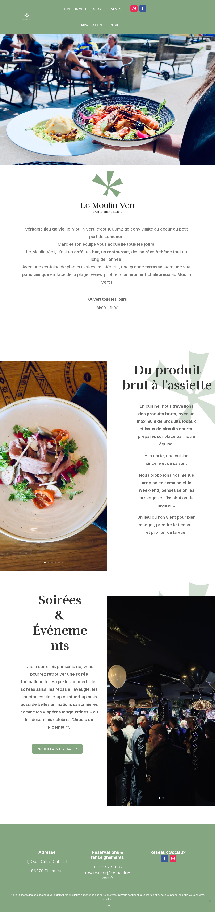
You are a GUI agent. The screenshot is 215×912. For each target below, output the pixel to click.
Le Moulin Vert (75, 9)
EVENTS (115, 9)
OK (108, 905)
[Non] (210, 901)
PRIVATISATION (91, 25)
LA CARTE (98, 9)
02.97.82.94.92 (184, 8)
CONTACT (113, 25)
